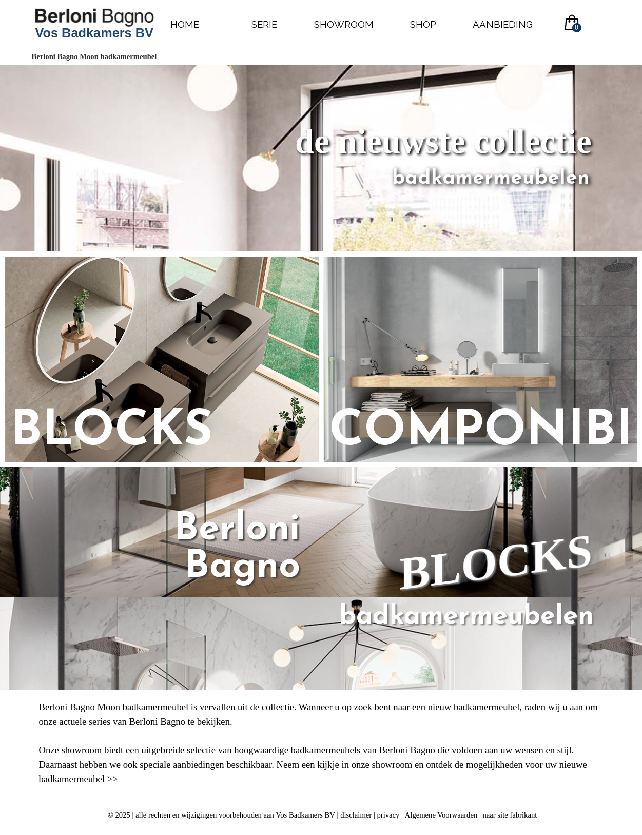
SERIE (264, 24)
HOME (184, 24)
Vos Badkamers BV (94, 33)
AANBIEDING (503, 24)
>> (112, 778)
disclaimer (356, 815)
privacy (388, 815)
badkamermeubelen (466, 617)
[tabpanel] (321, 743)
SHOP (423, 24)
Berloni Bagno (243, 548)
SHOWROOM (344, 24)
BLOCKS (495, 562)
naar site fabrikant (509, 815)
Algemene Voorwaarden (441, 815)
